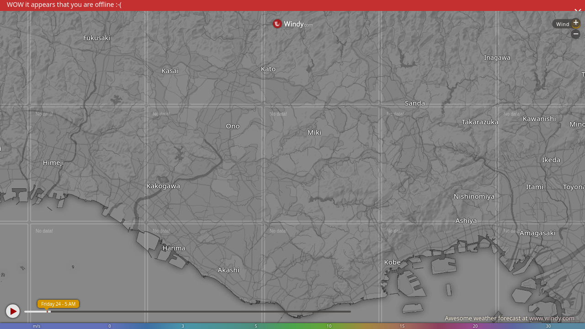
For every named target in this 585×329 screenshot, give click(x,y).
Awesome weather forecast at (509, 318)
